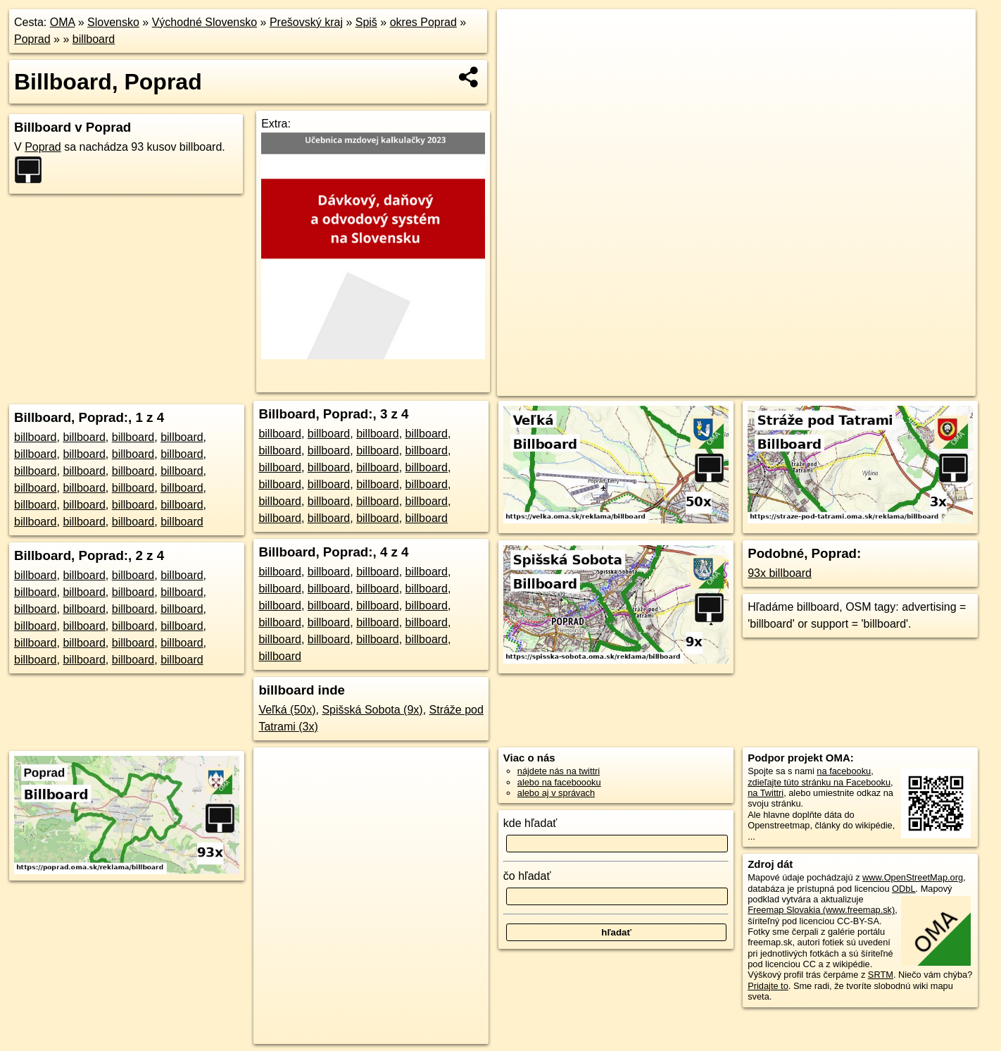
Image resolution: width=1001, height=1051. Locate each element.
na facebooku (844, 771)
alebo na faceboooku (559, 782)
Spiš (366, 22)
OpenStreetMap (707, 385)
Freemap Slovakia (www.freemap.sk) (821, 909)
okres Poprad (423, 22)
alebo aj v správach (556, 793)
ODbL (903, 888)
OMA (62, 22)
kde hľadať (530, 823)
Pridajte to (768, 986)
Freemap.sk (780, 385)
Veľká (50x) (286, 710)
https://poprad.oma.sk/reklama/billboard (899, 385)
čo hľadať (527, 876)
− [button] (521, 55)
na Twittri (765, 793)
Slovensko (113, 22)
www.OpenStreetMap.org (912, 877)
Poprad (32, 39)
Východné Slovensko (204, 22)
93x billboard (780, 573)
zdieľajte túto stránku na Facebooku (819, 782)
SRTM (880, 974)
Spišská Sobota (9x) (372, 710)
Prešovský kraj (306, 22)
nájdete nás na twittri (558, 771)
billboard (94, 39)
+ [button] (521, 33)
